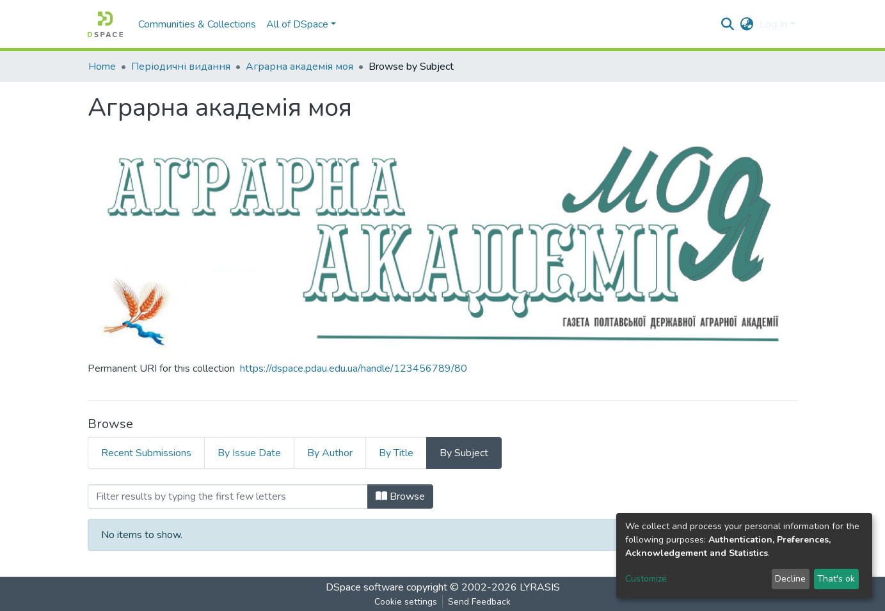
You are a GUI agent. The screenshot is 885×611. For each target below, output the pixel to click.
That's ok (836, 579)
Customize (646, 579)
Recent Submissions (146, 453)
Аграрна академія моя (299, 67)
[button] (746, 24)
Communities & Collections (197, 24)
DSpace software (365, 587)
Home (102, 67)
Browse (400, 496)
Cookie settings (405, 602)
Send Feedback (479, 602)
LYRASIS (540, 587)
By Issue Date (249, 453)
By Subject (464, 453)
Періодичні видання (180, 67)
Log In (773, 24)
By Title (396, 453)
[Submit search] (727, 24)
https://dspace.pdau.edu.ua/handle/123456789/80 (353, 368)
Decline (790, 579)
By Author (330, 453)
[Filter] (228, 496)
